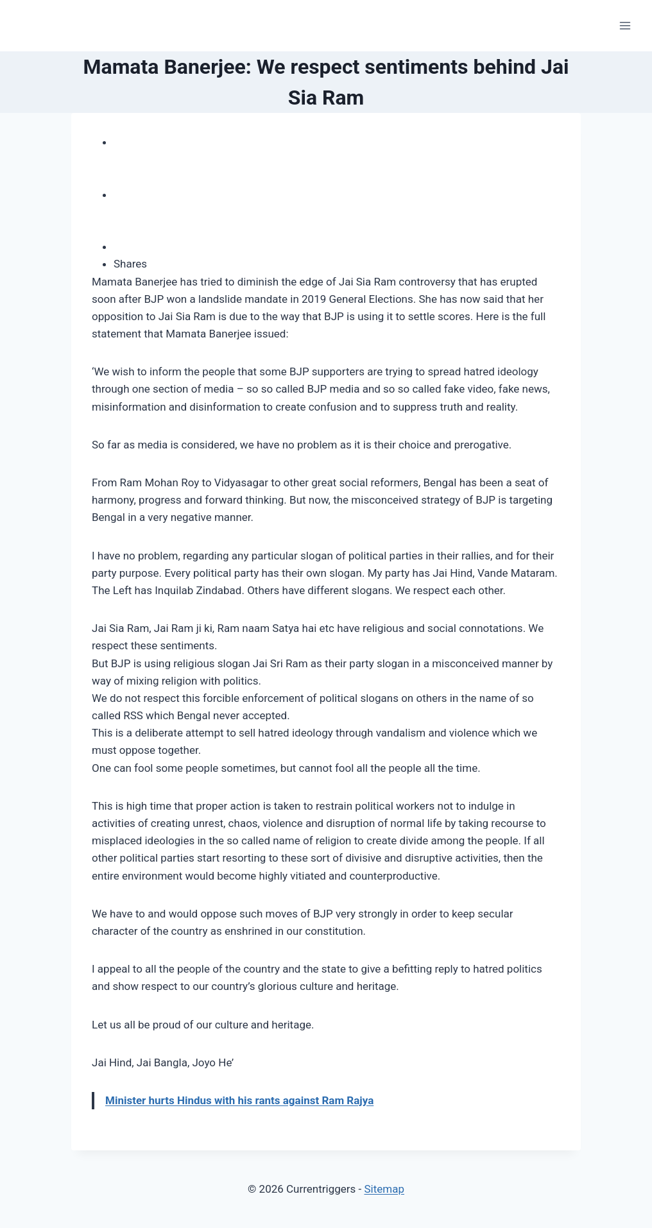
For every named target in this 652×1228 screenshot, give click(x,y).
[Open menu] (625, 25)
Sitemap (384, 1188)
